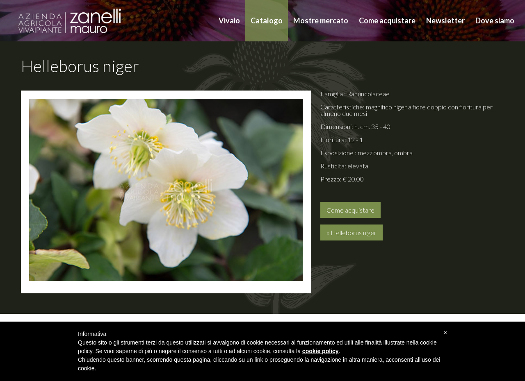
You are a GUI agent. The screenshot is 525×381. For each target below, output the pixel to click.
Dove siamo (494, 20)
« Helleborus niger (351, 232)
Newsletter (445, 20)
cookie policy (320, 351)
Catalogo (267, 20)
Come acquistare (387, 20)
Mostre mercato (320, 20)
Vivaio (229, 20)
